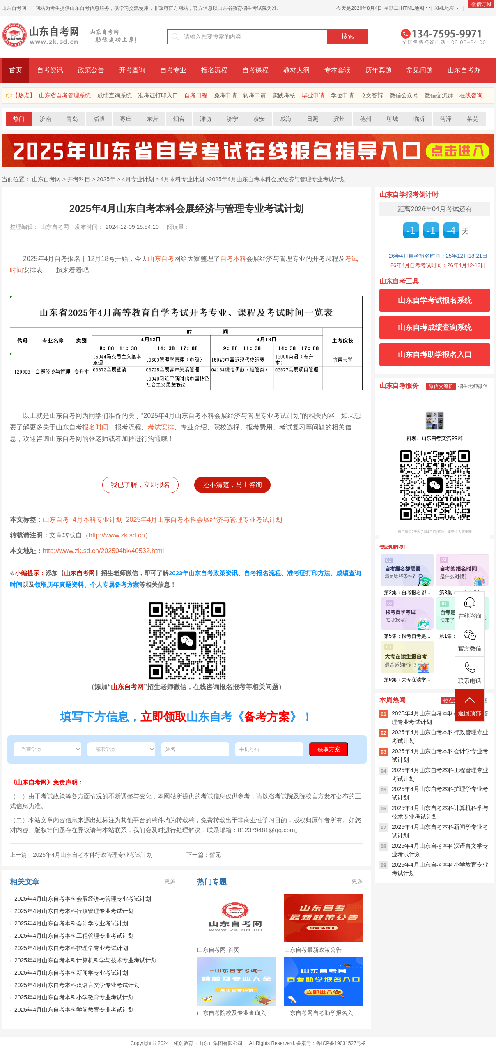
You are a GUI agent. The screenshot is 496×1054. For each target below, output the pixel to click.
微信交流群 (439, 95)
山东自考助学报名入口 (435, 355)
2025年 (106, 179)
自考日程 (195, 95)
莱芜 (472, 118)
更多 (170, 881)
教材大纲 (296, 70)
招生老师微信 (473, 386)
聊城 (392, 118)
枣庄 (125, 118)
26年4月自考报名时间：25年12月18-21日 (438, 256)
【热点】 (23, 95)
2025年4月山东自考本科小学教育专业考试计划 (74, 997)
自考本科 (233, 258)
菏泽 (446, 118)
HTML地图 (412, 8)
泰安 (259, 118)
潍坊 (205, 118)
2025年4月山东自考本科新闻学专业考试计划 (71, 972)
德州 (366, 118)
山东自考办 (464, 70)
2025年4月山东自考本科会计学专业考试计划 (71, 923)
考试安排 (161, 427)
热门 (19, 118)
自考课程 (255, 70)
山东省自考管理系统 (65, 95)
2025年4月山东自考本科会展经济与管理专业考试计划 (277, 179)
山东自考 (161, 258)
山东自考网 (14, 8)
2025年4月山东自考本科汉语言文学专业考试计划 (77, 985)
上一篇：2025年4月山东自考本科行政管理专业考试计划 (81, 854)
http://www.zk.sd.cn (117, 535)
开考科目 (78, 179)
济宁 (232, 118)
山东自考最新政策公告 (313, 949)
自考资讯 (50, 70)
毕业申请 (313, 95)
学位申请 (342, 95)
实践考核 (283, 95)
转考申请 (254, 95)
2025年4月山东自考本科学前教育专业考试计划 (74, 1009)
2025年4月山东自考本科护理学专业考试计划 (71, 948)
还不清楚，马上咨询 (232, 484)
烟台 (179, 118)
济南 (45, 118)
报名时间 (95, 427)
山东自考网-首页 (218, 949)
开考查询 (132, 70)
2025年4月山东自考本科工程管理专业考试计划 (74, 935)
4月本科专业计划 (182, 179)
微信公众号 (404, 95)
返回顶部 (469, 706)
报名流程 (214, 70)
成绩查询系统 (114, 95)
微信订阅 (481, 4)
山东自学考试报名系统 (435, 300)
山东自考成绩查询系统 (435, 327)
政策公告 (91, 70)
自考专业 (173, 70)
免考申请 (225, 95)
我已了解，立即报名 (140, 484)
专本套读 (337, 70)
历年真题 (378, 70)
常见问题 (419, 70)
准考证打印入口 (158, 95)
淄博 (99, 118)
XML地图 (444, 8)
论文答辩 (371, 95)
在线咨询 (470, 95)
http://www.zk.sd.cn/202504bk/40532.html (103, 550)
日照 (312, 118)
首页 (15, 70)
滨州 (339, 118)
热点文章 (453, 700)
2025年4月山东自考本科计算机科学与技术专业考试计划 (85, 960)
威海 (286, 118)
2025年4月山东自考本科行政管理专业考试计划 (74, 911)
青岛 (72, 118)
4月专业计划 (138, 179)
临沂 (419, 118)
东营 (152, 118)
